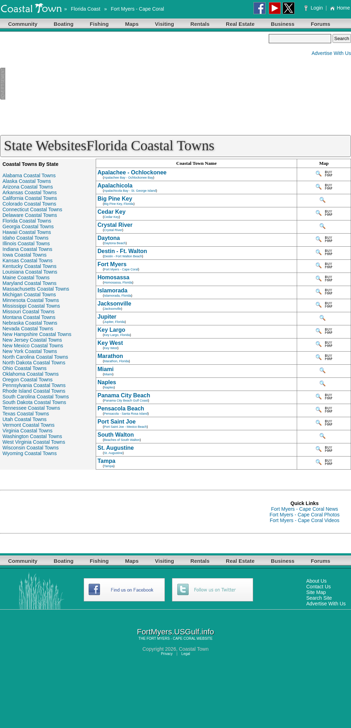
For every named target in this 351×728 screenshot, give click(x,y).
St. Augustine (116, 448)
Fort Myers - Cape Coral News (304, 509)
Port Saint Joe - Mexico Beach (125, 427)
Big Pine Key (115, 199)
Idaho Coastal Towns (25, 238)
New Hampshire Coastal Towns (36, 334)
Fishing (99, 24)
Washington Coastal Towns (32, 436)
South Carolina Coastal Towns (35, 396)
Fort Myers (112, 264)
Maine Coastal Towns (26, 277)
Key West (110, 343)
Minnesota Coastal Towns (30, 300)
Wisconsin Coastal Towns (30, 447)
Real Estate (240, 24)
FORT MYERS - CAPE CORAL (170, 638)
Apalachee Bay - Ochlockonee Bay (128, 177)
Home (340, 8)
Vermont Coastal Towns (28, 425)
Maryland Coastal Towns (29, 283)
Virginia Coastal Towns (27, 430)
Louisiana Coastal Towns (29, 272)
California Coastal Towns (29, 198)
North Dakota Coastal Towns (33, 362)
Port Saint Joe (117, 422)
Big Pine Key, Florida (118, 204)
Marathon (110, 356)
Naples (107, 382)
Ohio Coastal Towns (24, 368)
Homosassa (113, 277)
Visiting (164, 24)
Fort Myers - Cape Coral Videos (305, 520)
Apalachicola (115, 186)
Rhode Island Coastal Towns (33, 391)
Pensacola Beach (121, 408)
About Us (316, 581)
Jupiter (107, 317)
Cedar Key (112, 212)
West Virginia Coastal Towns (33, 442)
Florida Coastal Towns (26, 221)
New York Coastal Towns (29, 351)
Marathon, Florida (116, 361)
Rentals (200, 24)
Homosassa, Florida (118, 282)
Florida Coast (85, 9)
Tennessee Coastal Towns (31, 408)
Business (283, 24)
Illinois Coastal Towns (26, 243)
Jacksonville (114, 304)
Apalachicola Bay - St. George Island (130, 190)
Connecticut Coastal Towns (32, 209)
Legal (186, 654)
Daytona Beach (115, 243)
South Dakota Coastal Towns (34, 402)
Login (314, 8)
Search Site (319, 598)
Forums (320, 24)
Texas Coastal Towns (25, 413)
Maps (132, 24)
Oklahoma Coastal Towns (30, 374)
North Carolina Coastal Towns (35, 357)
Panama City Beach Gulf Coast (126, 400)
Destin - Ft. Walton (122, 251)
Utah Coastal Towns (24, 419)
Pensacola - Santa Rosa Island (126, 413)
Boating (64, 24)
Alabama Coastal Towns (29, 175)
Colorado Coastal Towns (29, 204)
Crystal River (115, 225)
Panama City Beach (124, 395)
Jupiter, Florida (114, 322)
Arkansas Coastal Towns (29, 192)
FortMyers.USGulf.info (175, 631)
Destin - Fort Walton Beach (123, 256)
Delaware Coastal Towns (29, 215)
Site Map (316, 592)
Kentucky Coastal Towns (29, 266)
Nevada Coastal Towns (27, 328)
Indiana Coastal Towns (27, 249)
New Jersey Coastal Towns (32, 340)
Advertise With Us (331, 53)
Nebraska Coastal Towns (29, 323)
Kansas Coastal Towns (27, 260)
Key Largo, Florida (117, 335)
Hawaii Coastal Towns (26, 232)
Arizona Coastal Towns (27, 187)
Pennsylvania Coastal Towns (34, 385)
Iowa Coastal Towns (24, 255)
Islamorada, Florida (117, 295)
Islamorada (112, 290)
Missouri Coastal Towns (28, 311)
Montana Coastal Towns (28, 317)
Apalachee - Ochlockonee (132, 172)
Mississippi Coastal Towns (31, 306)
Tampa (106, 461)
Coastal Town (193, 649)
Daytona (109, 238)
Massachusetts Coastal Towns (35, 289)
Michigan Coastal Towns (29, 294)
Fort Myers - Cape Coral (137, 9)
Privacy (167, 654)
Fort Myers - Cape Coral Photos (304, 514)
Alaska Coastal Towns (26, 181)
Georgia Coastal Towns (28, 226)
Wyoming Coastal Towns (29, 453)
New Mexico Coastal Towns (32, 345)
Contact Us (318, 586)
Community (23, 24)
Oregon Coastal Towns (27, 379)
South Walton (116, 435)
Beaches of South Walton (122, 440)
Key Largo (111, 330)
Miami (105, 369)
